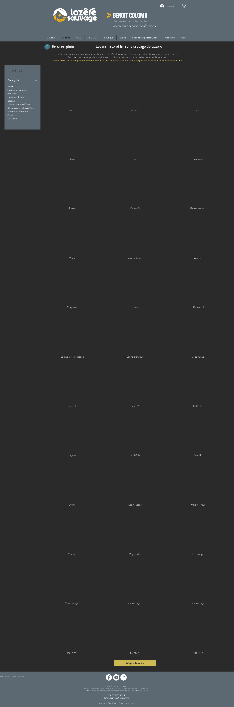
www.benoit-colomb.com (134, 26)
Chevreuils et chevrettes (20, 107)
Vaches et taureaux (17, 111)
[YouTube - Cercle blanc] (116, 677)
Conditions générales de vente (121, 703)
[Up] (47, 47)
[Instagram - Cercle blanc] (123, 677)
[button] (184, 6)
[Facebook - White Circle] (109, 677)
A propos (102, 703)
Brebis (10, 115)
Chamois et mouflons (18, 104)
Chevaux (12, 118)
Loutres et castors (17, 89)
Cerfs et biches (15, 97)
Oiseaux (11, 100)
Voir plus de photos (135, 663)
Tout (10, 86)
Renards (11, 93)
